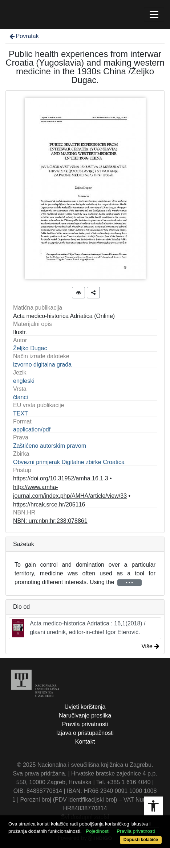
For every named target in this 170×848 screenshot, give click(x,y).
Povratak (23, 36)
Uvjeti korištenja (85, 707)
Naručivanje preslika (85, 715)
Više (150, 646)
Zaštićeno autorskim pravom (49, 446)
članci (20, 397)
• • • (129, 582)
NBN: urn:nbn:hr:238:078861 (50, 521)
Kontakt (85, 742)
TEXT (20, 413)
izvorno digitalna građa (42, 364)
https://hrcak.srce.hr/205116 (49, 504)
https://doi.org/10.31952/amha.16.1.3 (60, 478)
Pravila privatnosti (85, 724)
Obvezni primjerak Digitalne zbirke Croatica (69, 462)
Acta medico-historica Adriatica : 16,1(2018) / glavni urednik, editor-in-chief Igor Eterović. (79, 628)
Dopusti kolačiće (141, 839)
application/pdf (31, 429)
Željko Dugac (30, 348)
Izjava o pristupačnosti (85, 733)
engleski (24, 381)
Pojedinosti (97, 831)
